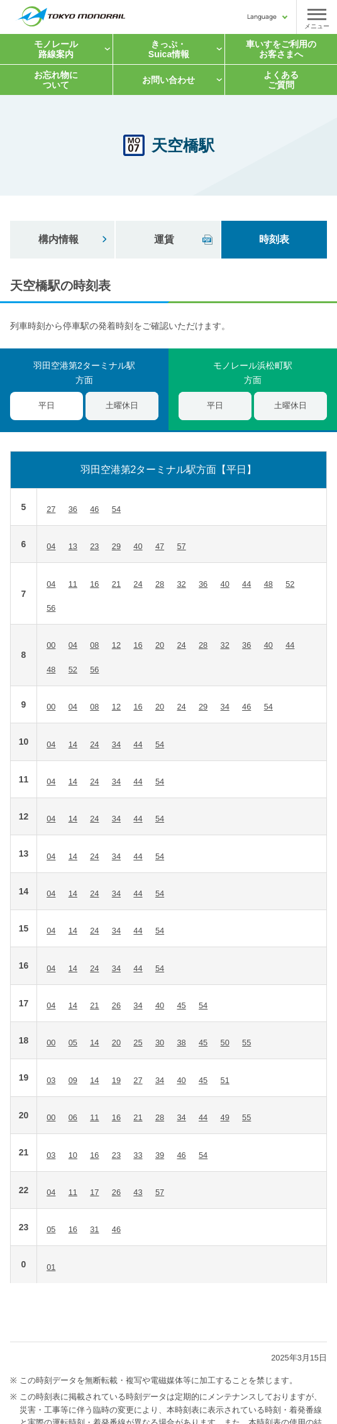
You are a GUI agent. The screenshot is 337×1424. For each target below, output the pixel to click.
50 (225, 1042)
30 (159, 1042)
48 (268, 584)
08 (94, 645)
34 (225, 706)
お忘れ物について (56, 80)
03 (51, 1080)
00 (51, 645)
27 (51, 509)
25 (137, 1042)
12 (116, 645)
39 (159, 1155)
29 (116, 546)
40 (137, 546)
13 (73, 546)
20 (159, 645)
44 (246, 584)
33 (137, 1155)
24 (137, 584)
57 (181, 546)
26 (116, 1005)
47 (159, 546)
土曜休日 (122, 405)
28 (159, 584)
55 (246, 1042)
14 (73, 744)
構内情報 (58, 239)
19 (116, 1080)
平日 (215, 405)
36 (73, 509)
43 (137, 1192)
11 (73, 584)
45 (181, 1005)
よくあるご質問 (281, 80)
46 (94, 509)
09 (73, 1080)
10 (73, 1155)
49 (225, 1117)
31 (94, 1229)
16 (94, 584)
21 (116, 584)
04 (51, 546)
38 (181, 1042)
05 (73, 1042)
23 (94, 546)
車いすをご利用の (281, 49)
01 (51, 1267)
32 (181, 584)
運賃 (164, 239)
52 (289, 584)
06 (73, 1117)
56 (51, 608)
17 (94, 1192)
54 (116, 509)
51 (225, 1080)
